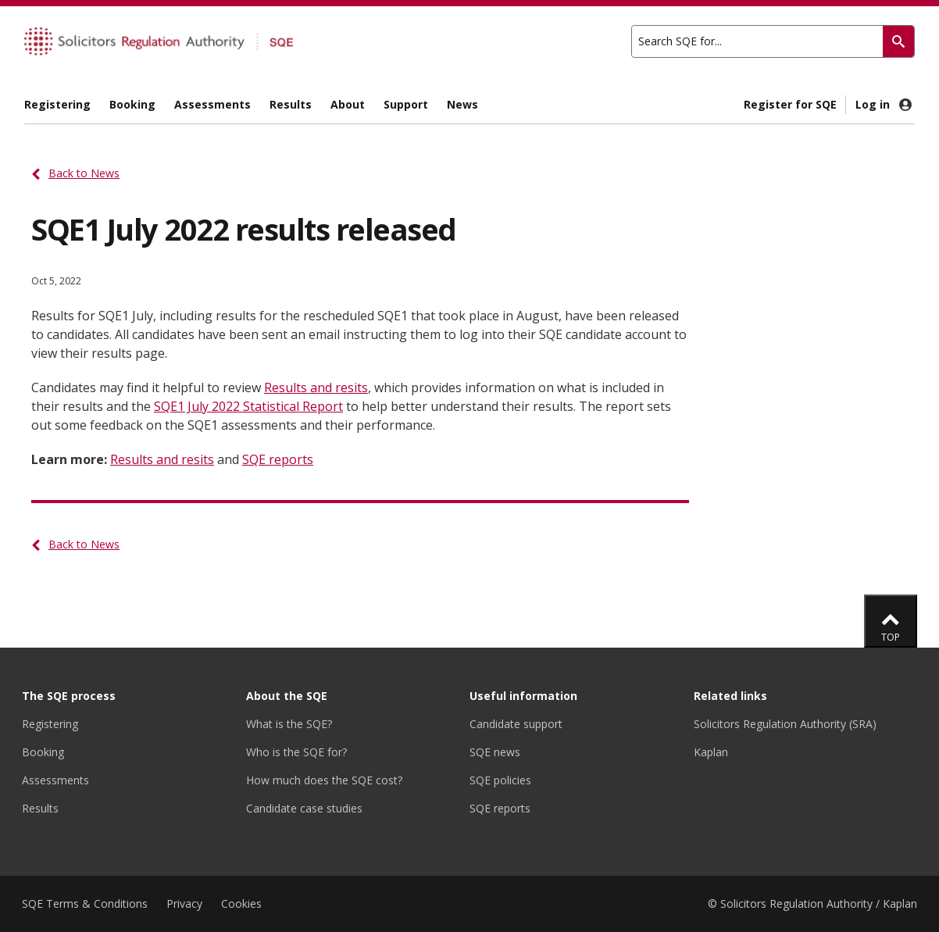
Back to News (84, 173)
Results (40, 808)
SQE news (495, 752)
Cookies (241, 903)
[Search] (898, 41)
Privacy (184, 903)
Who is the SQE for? (296, 752)
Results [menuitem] (291, 104)
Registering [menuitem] (57, 104)
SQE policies (500, 780)
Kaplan (711, 752)
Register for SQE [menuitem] (790, 104)
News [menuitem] (462, 104)
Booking (43, 752)
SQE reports (277, 459)
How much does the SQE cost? (324, 780)
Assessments (55, 780)
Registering (50, 723)
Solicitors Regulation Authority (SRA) (785, 723)
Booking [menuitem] (132, 104)
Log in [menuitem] (885, 104)
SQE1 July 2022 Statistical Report (248, 406)
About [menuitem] (347, 104)
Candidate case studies (304, 808)
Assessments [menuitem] (212, 104)
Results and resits (316, 387)
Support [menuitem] (406, 104)
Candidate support (516, 723)
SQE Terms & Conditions (85, 903)
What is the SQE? (289, 723)
